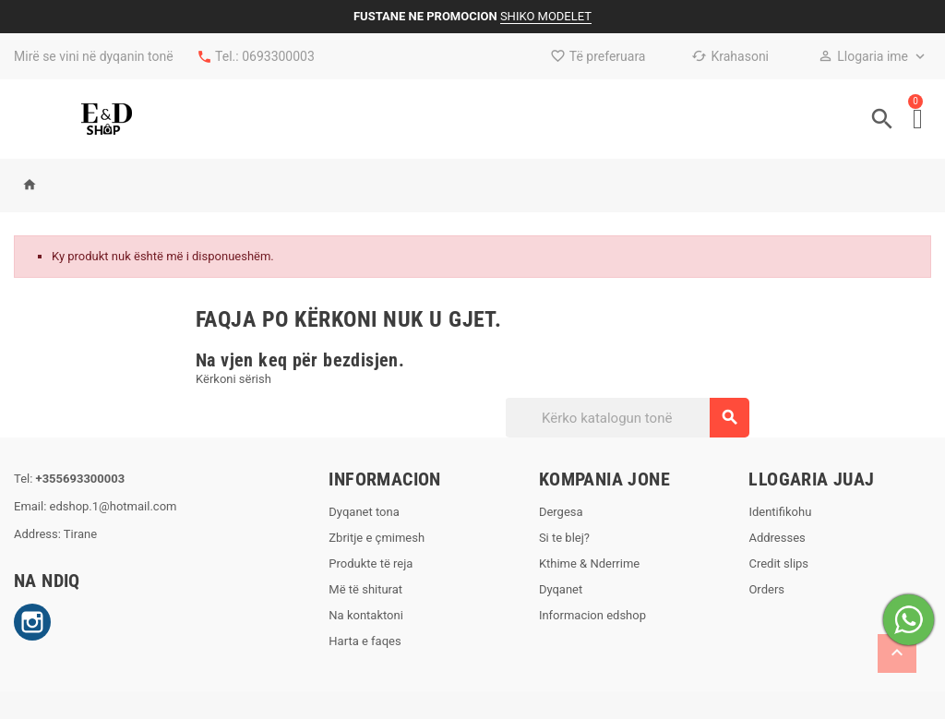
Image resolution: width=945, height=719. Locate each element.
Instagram (32, 622)
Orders (766, 589)
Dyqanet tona (364, 512)
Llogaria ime (863, 56)
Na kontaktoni (366, 615)
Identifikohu (779, 512)
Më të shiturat (365, 589)
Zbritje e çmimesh (377, 538)
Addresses (776, 538)
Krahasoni (730, 56)
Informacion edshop (592, 615)
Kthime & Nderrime (589, 563)
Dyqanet (560, 589)
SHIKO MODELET (546, 16)
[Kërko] (626, 417)
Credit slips (778, 563)
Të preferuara (598, 56)
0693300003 (278, 56)
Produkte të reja (371, 563)
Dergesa (561, 512)
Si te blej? (564, 538)
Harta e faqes (365, 641)
